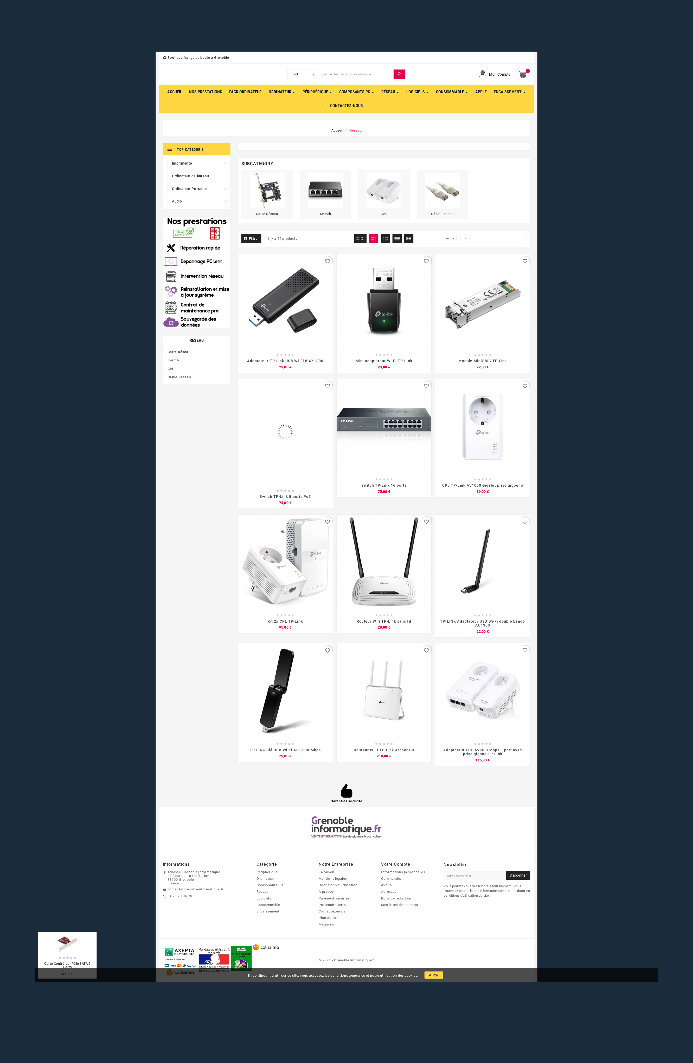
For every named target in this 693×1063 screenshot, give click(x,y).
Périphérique (267, 872)
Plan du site (328, 918)
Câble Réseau (179, 377)
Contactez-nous (332, 911)
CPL (171, 369)
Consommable (268, 905)
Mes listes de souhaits (399, 905)
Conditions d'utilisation (338, 885)
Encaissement (268, 911)
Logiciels (263, 898)
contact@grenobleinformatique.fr (196, 889)
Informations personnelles (403, 872)
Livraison (326, 872)
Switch (173, 360)
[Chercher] (357, 74)
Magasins (327, 925)
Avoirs (386, 885)
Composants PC (269, 885)
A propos (326, 892)
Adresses (388, 892)
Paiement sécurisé (334, 898)
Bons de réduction (396, 898)
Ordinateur (265, 879)
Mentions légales (333, 879)
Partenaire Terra (332, 905)
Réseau (197, 340)
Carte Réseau (179, 352)
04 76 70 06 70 (180, 896)
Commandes (391, 879)
